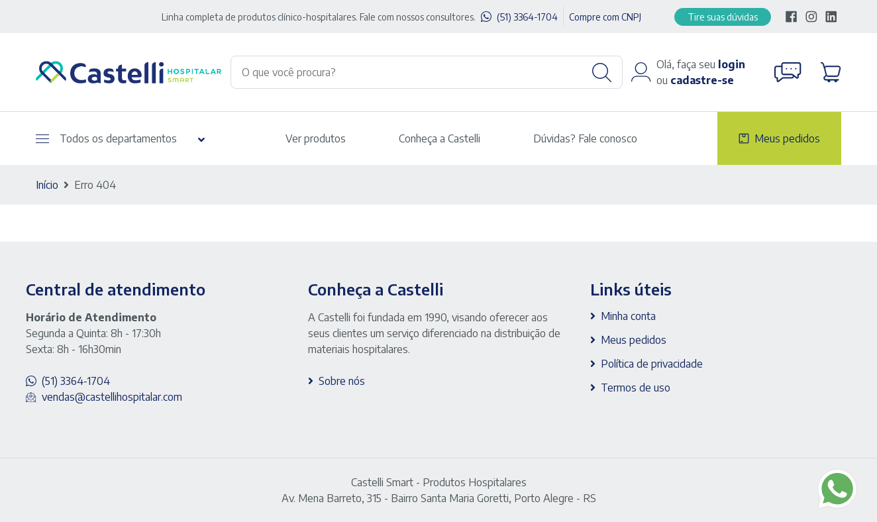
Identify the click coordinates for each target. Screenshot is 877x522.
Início (47, 184)
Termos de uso (635, 387)
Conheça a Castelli (439, 138)
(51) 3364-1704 (527, 17)
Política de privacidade (652, 363)
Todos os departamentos (106, 138)
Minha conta (628, 316)
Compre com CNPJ (605, 17)
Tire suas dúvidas (723, 17)
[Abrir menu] (42, 138)
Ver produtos (315, 138)
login (731, 64)
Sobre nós (342, 381)
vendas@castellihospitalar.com (112, 396)
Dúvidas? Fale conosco (585, 138)
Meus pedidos (787, 138)
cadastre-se (702, 80)
